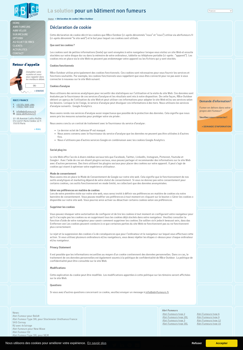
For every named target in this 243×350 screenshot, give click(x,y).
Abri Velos (19, 30)
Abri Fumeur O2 (21, 331)
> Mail (37, 129)
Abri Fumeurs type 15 (209, 323)
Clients (17, 45)
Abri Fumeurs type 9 (208, 317)
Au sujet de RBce (23, 41)
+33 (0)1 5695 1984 (25, 104)
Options (18, 38)
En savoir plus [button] (97, 343)
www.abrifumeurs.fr (26, 113)
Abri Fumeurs (21, 26)
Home (51, 18)
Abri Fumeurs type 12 (209, 320)
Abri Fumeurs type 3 (174, 320)
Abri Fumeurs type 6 (208, 313)
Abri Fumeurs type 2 (174, 313)
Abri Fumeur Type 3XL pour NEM (31, 335)
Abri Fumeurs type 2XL (175, 317)
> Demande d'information (216, 126)
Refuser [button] (197, 343)
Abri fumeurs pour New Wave (29, 328)
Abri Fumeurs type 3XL (175, 323)
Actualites (20, 49)
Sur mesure (20, 34)
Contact (18, 53)
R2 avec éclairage (22, 325)
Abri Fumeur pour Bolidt (26, 315)
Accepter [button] (222, 343)
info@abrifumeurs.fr (26, 111)
